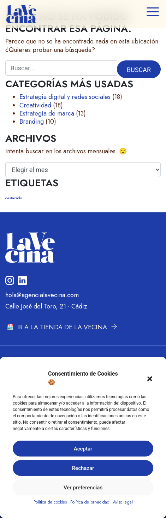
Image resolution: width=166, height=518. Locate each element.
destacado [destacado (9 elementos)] (13, 198)
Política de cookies (50, 502)
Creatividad (35, 105)
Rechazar (83, 468)
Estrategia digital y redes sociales (65, 96)
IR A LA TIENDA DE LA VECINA (62, 327)
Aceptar (83, 449)
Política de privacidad (89, 502)
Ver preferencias (83, 487)
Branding (31, 121)
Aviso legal (123, 502)
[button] (149, 378)
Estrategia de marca (46, 113)
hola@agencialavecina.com (42, 295)
